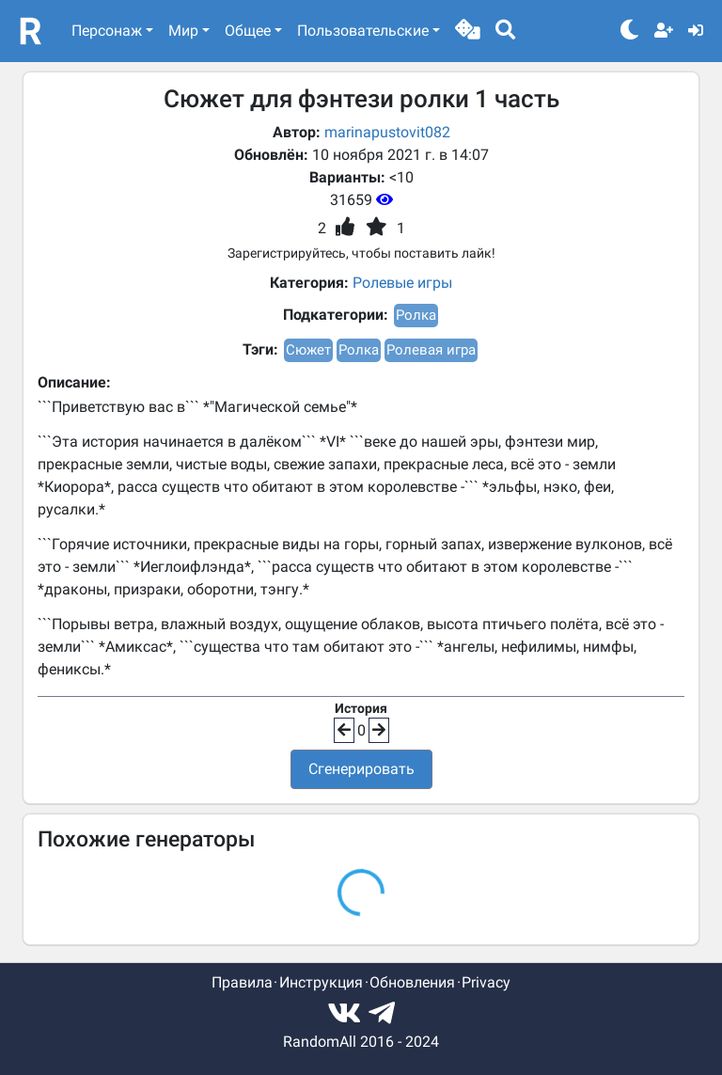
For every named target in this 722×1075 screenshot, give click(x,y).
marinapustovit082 (387, 132)
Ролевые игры (402, 283)
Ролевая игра (431, 349)
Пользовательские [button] (363, 31)
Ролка (416, 315)
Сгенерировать (361, 769)
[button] (467, 31)
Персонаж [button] (106, 31)
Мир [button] (183, 31)
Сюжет (308, 349)
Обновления (412, 982)
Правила (242, 982)
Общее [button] (248, 31)
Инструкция (321, 982)
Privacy (486, 982)
